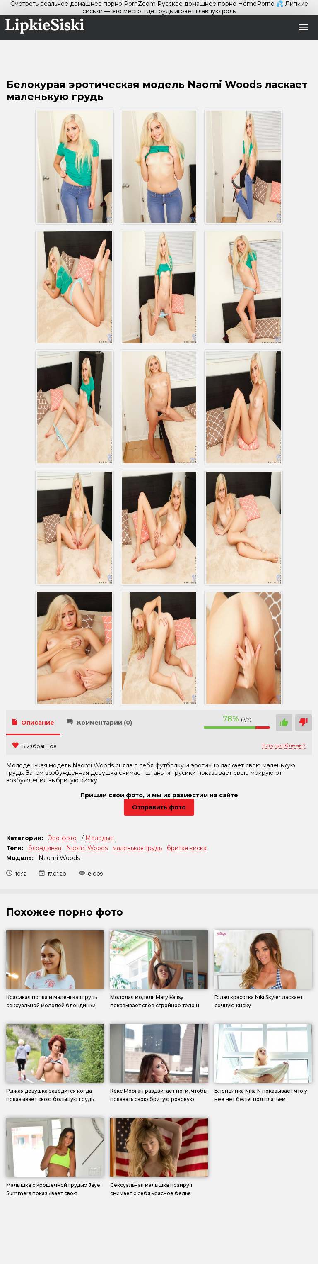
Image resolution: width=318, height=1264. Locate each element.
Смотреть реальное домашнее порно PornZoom (83, 3)
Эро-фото (62, 838)
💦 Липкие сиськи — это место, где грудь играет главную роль (195, 7)
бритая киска (187, 848)
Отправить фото (159, 807)
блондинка (44, 848)
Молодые (99, 838)
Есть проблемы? (284, 745)
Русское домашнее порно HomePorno (216, 3)
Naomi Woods (87, 848)
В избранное (34, 746)
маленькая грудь (137, 848)
